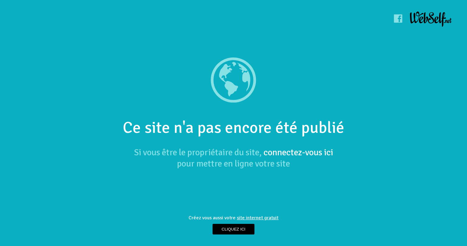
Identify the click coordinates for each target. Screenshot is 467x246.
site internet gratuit (257, 218)
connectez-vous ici (298, 152)
